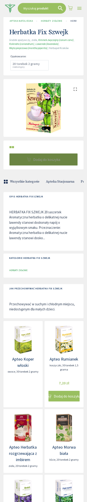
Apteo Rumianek (64, 359)
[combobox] (42, 8)
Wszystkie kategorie (22, 181)
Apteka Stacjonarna (60, 181)
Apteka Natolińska (21, 21)
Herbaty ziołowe (51, 21)
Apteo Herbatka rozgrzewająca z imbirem (23, 453)
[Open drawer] (79, 8)
